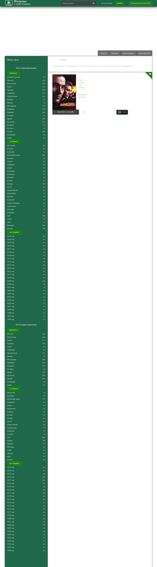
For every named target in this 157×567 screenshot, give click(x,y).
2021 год (10, 249)
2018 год (10, 255)
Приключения (12, 96)
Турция (10, 441)
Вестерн (10, 128)
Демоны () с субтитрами (94, 75)
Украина (10, 444)
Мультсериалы (128, 53)
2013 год (10, 268)
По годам (15, 232)
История (10, 115)
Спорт (9, 347)
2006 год (10, 290)
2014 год (10, 265)
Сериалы (114, 53)
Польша (10, 434)
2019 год (10, 252)
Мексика (10, 197)
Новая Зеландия (13, 203)
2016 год (10, 496)
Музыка (10, 103)
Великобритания (13, 155)
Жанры (13, 73)
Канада (10, 184)
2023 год (10, 243)
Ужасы (9, 87)
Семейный (11, 93)
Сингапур (10, 209)
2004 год (10, 297)
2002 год (10, 303)
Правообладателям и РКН (141, 3)
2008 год (10, 284)
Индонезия (11, 409)
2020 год (10, 483)
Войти (119, 3)
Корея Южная (12, 190)
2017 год (10, 259)
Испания (10, 177)
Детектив (10, 122)
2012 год (10, 271)
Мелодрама (11, 106)
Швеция (10, 453)
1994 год (10, 544)
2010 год (10, 278)
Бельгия (10, 149)
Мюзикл (10, 99)
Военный (10, 125)
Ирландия (11, 171)
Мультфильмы (144, 53)
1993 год (10, 547)
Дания (9, 405)
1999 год (10, 541)
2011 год (10, 275)
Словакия (10, 212)
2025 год (10, 236)
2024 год (10, 239)
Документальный (13, 77)
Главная (102, 53)
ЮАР (9, 457)
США (8, 216)
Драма (9, 119)
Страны (14, 142)
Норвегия (10, 200)
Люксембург (11, 193)
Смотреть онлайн (64, 112)
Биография (11, 135)
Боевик (10, 131)
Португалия (11, 206)
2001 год (10, 306)
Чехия (9, 219)
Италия (10, 181)
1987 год (10, 316)
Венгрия (10, 158)
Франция (10, 225)
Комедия (10, 112)
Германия (10, 165)
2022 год (10, 246)
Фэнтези (10, 80)
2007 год (10, 287)
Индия (9, 168)
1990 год (10, 310)
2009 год (10, 281)
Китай (9, 187)
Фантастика (11, 83)
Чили (9, 222)
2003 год (10, 300)
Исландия (10, 174)
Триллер (10, 90)
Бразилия (10, 152)
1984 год (10, 319)
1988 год (10, 313)
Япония (10, 228)
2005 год (10, 294)
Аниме (9, 138)
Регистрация (106, 3)
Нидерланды (12, 428)
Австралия (11, 145)
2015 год (10, 262)
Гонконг (10, 161)
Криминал (11, 109)
